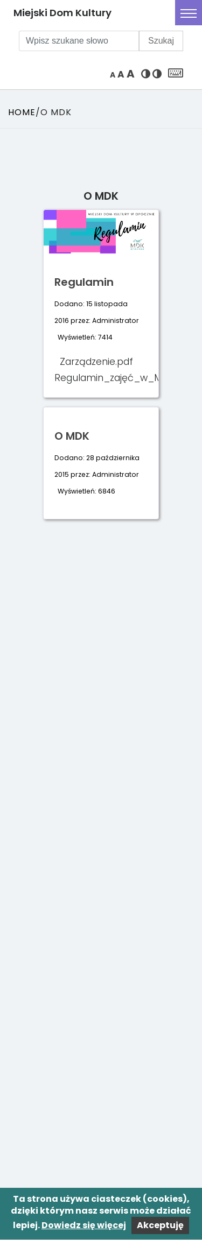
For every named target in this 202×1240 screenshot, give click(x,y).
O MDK (71, 435)
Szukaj (161, 40)
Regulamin (84, 282)
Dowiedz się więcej (83, 1225)
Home (22, 112)
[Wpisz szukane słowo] (79, 41)
